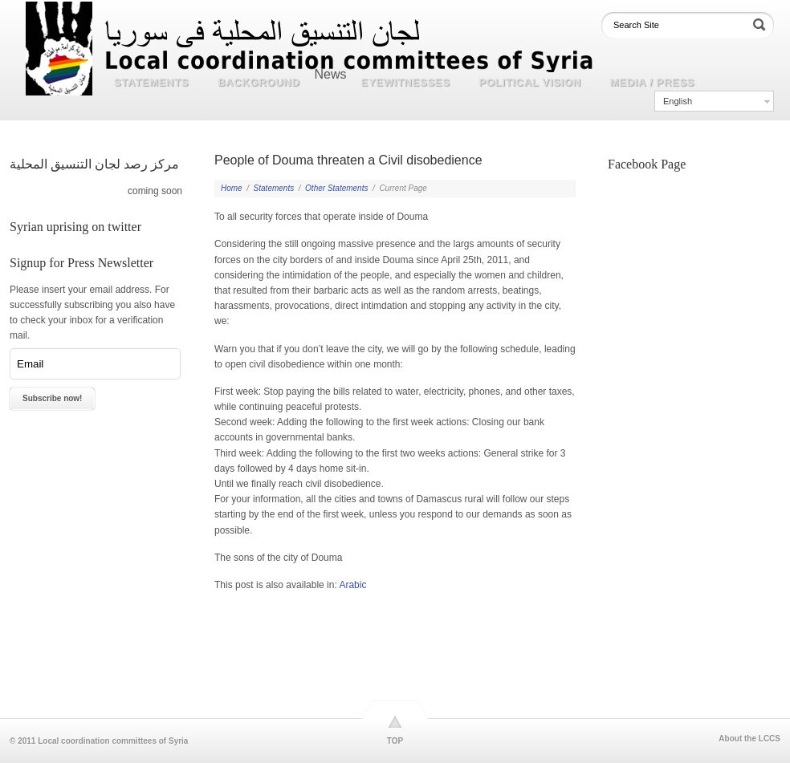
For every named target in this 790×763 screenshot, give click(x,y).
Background (258, 82)
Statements (151, 82)
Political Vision (530, 82)
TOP (395, 741)
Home (231, 188)
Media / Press (652, 82)
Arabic (352, 585)
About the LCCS (749, 739)
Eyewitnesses (405, 82)
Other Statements (336, 188)
